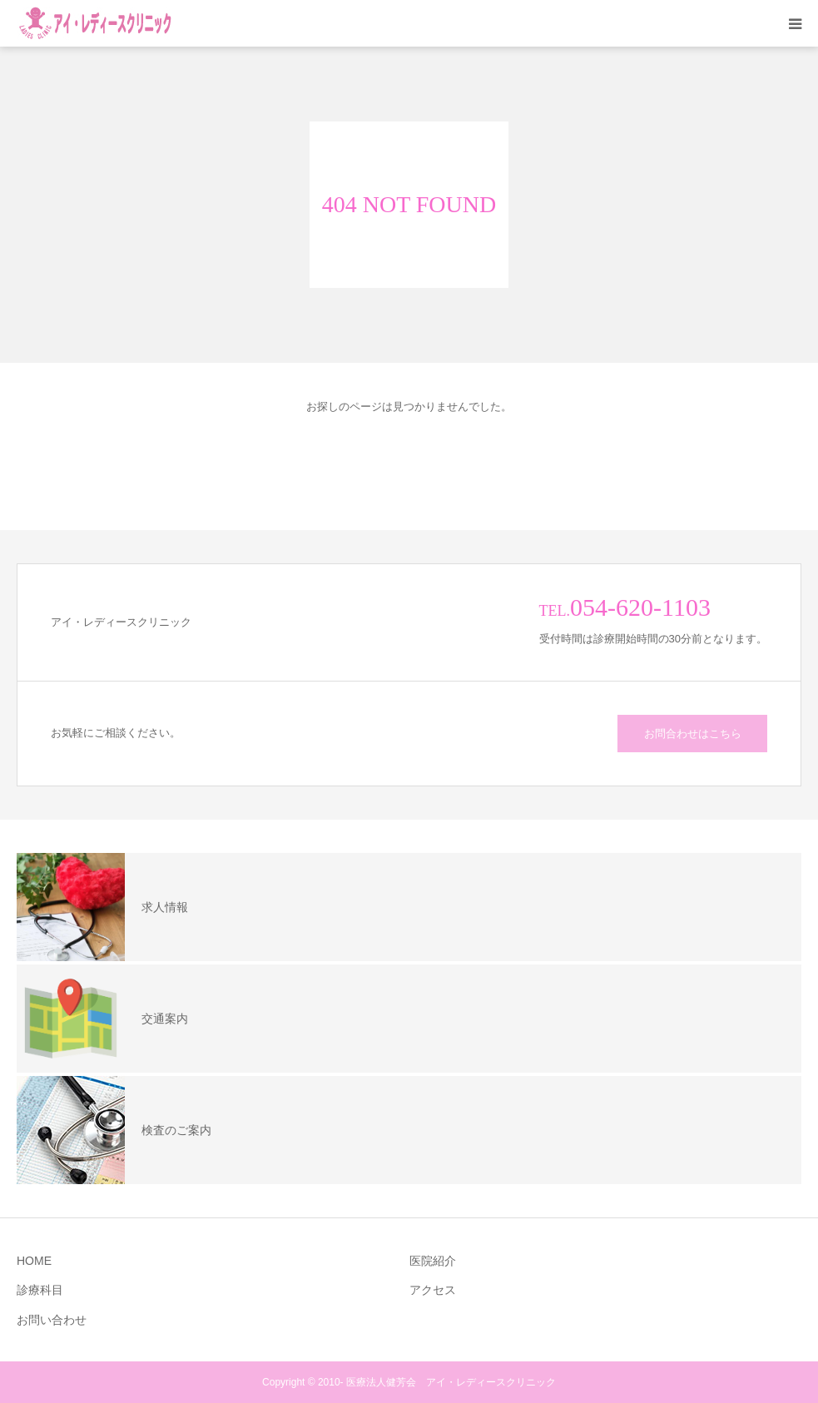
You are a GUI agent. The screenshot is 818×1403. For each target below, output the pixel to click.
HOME (34, 1260)
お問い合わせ (52, 1319)
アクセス (432, 1289)
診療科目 (40, 1289)
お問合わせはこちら (692, 733)
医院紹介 (432, 1260)
